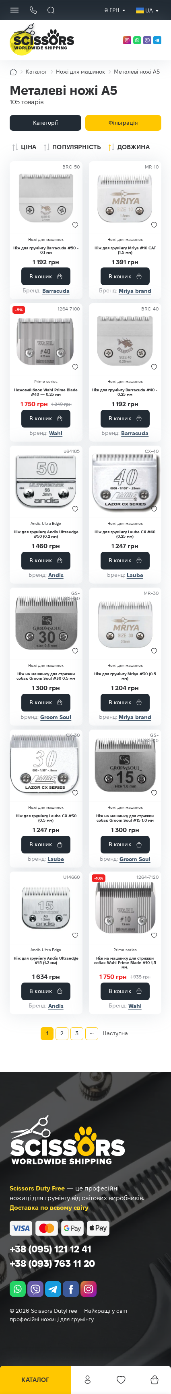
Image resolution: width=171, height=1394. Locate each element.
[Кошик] (154, 1380)
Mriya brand (135, 291)
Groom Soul (55, 717)
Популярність (76, 147)
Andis (56, 575)
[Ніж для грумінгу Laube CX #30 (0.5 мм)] (46, 766)
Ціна (28, 147)
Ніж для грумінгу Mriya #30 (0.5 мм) (125, 676)
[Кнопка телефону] (33, 10)
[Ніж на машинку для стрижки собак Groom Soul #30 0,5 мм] (46, 624)
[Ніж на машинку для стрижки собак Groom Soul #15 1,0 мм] (125, 766)
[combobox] (112, 10)
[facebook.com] (71, 1289)
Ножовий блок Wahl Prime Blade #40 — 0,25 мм (46, 392)
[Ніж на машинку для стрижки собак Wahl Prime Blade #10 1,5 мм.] (125, 908)
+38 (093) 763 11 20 (52, 1263)
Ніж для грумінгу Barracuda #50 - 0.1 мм (46, 250)
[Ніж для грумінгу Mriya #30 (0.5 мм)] (125, 624)
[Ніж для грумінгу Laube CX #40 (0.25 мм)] (125, 482)
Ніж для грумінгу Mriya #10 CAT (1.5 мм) (125, 250)
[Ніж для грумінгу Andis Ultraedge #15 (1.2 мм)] (46, 908)
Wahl (55, 433)
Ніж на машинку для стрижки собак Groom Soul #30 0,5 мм (45, 676)
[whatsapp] (137, 40)
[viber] (147, 40)
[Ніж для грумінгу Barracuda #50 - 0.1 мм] (46, 197)
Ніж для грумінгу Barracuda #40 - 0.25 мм (125, 392)
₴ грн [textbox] (112, 10)
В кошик (40, 276)
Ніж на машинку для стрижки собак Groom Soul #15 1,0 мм (125, 818)
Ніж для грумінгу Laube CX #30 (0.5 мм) (46, 818)
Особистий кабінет (88, 1380)
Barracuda (56, 291)
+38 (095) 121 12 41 (50, 1249)
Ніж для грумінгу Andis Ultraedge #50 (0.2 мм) (46, 534)
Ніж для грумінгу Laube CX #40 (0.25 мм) (125, 534)
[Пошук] (51, 10)
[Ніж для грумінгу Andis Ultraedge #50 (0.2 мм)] (46, 482)
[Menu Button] (14, 10)
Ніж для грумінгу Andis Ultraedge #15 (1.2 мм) (46, 960)
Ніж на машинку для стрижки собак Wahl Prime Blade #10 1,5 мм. (125, 962)
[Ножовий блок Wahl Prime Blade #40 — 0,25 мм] (46, 339)
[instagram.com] (127, 40)
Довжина (133, 147)
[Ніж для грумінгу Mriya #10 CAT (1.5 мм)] (125, 197)
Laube (135, 575)
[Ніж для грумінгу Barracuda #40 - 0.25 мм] (125, 339)
